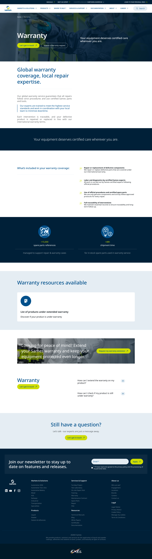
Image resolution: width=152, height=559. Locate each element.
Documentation (98, 8)
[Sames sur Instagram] (19, 490)
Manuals (51, 2)
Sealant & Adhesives (38, 520)
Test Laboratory (76, 488)
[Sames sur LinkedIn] (6, 490)
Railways (34, 498)
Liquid (33, 515)
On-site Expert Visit (78, 490)
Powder (34, 517)
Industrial (34, 501)
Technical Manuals (78, 515)
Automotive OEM (37, 485)
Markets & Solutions (27, 8)
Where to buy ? (60, 8)
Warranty (74, 495)
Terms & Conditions (118, 517)
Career (124, 8)
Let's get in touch (28, 45)
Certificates (75, 523)
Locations (114, 490)
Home (19, 17)
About (113, 8)
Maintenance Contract (79, 498)
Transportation (36, 503)
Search (140, 8)
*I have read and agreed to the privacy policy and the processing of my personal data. (118, 468)
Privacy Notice (116, 510)
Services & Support (78, 8)
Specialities (35, 506)
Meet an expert (64, 2)
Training (74, 493)
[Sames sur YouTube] (10, 490)
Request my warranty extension (113, 351)
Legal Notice (115, 507)
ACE (32, 495)
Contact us (115, 498)
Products (45, 8)
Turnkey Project (76, 485)
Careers (114, 495)
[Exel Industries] (76, 551)
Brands (114, 493)
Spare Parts (75, 501)
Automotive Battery (38, 490)
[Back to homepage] (8, 8)
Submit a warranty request (54, 45)
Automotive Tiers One (39, 488)
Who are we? (115, 485)
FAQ (72, 506)
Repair (73, 503)
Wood (33, 493)
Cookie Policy (116, 512)
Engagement (116, 488)
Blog (73, 517)
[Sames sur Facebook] (14, 490)
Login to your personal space (135, 2)
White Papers (76, 520)
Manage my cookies (118, 515)
